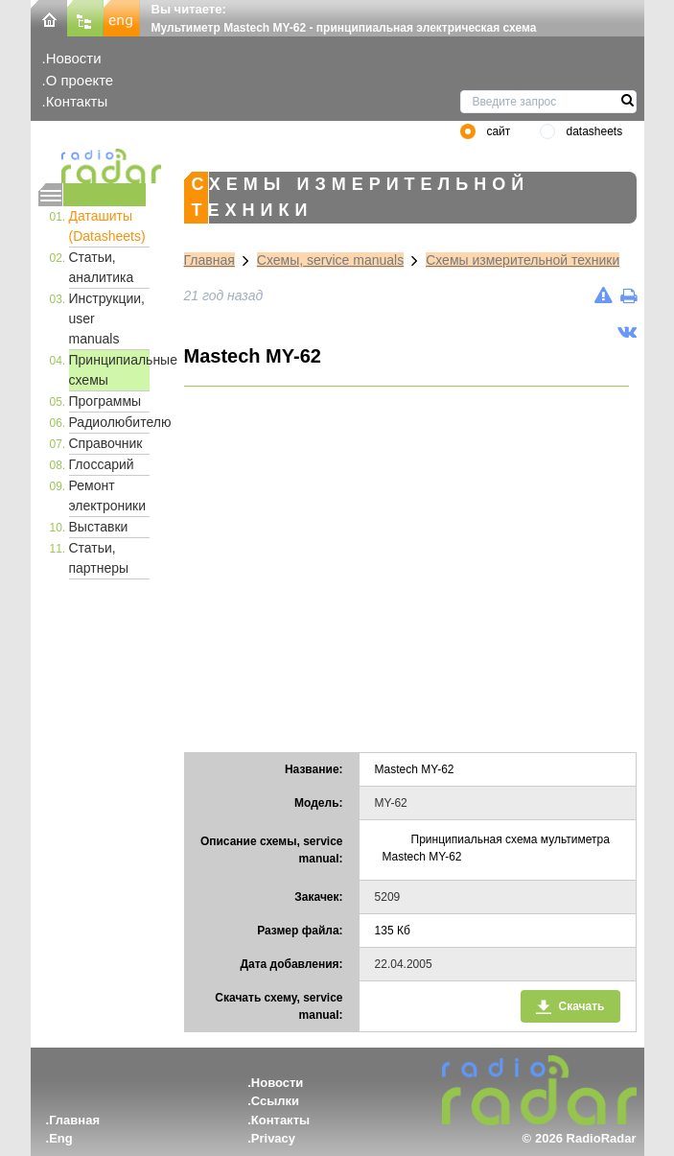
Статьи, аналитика (101, 267)
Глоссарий (101, 464)
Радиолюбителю (109, 422)
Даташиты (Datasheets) (107, 226)
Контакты (77, 101)
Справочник (106, 443)
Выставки (98, 526)
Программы (105, 401)
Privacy (273, 1138)
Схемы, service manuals (330, 260)
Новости (74, 58)
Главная (209, 260)
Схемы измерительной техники (522, 260)
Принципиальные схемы (109, 370)
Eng (61, 1138)
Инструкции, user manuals (107, 318)
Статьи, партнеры (99, 558)
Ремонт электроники (108, 495)
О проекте (79, 80)
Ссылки (275, 1101)
